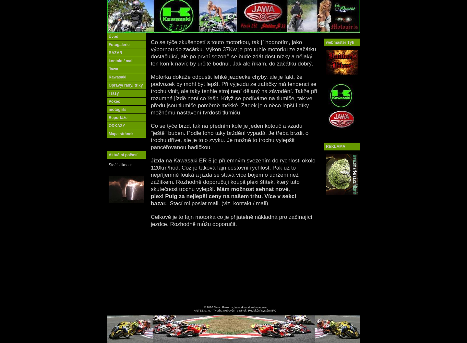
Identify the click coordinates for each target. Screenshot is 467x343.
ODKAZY (117, 126)
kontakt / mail (121, 61)
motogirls (117, 109)
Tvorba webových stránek (230, 310)
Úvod (113, 36)
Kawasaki (117, 77)
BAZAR (115, 53)
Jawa (113, 69)
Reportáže (118, 117)
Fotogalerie (119, 44)
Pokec (114, 101)
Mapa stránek (121, 134)
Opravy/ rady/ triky (126, 85)
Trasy (114, 93)
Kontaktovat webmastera (250, 307)
